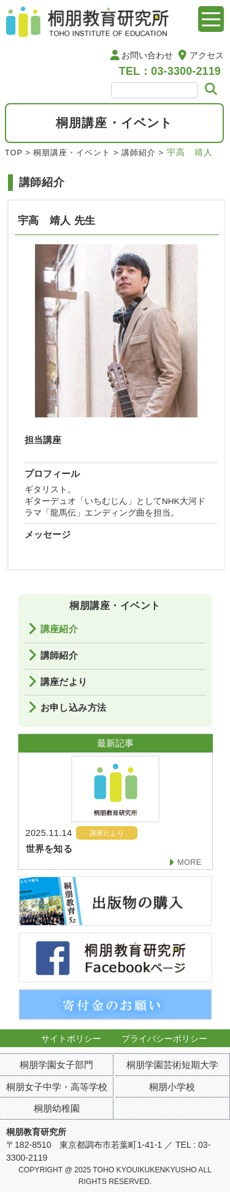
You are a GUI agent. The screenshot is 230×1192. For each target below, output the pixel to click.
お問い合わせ (147, 55)
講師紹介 (138, 152)
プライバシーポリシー (164, 1038)
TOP (14, 152)
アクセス (207, 55)
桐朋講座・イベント (71, 152)
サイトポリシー (71, 1038)
